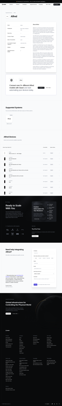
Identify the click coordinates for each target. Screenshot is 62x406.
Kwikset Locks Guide (9, 366)
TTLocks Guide (8, 377)
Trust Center (21, 353)
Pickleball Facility (50, 343)
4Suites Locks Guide (22, 368)
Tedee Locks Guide (9, 376)
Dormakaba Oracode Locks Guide (10, 363)
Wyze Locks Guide (9, 379)
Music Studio (49, 342)
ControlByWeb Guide (22, 367)
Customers (21, 345)
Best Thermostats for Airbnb (38, 364)
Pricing (7, 342)
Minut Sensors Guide (9, 388)
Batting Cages (49, 337)
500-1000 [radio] (48, 258)
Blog (20, 339)
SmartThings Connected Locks (10, 374)
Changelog (21, 342)
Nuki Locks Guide (9, 369)
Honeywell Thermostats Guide (51, 364)
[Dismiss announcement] (59, 1)
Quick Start (35, 337)
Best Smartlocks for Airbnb (37, 363)
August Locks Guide (9, 360)
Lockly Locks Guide (9, 367)
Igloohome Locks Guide (10, 364)
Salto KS (20, 371)
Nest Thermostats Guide (51, 360)
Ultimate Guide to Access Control (37, 361)
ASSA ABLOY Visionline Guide (23, 361)
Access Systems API (9, 343)
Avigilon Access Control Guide (23, 364)
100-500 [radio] (44, 258)
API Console (8, 337)
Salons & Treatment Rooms (51, 345)
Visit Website (22, 47)
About (20, 337)
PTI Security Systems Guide (24, 370)
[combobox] (44, 274)
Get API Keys (35, 340)
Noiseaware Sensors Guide (10, 389)
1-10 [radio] (36, 258)
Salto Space (21, 373)
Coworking (48, 339)
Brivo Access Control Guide (24, 365)
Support (20, 351)
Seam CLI (35, 343)
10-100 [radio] (40, 258)
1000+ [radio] (52, 258)
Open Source (21, 348)
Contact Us (21, 343)
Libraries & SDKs (36, 342)
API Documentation (36, 339)
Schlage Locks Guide (9, 372)
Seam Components (9, 339)
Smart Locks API (8, 345)
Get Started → (43, 1)
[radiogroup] (44, 258)
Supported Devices (9, 12)
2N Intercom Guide (22, 374)
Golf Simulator (49, 340)
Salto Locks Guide (9, 370)
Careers (20, 340)
